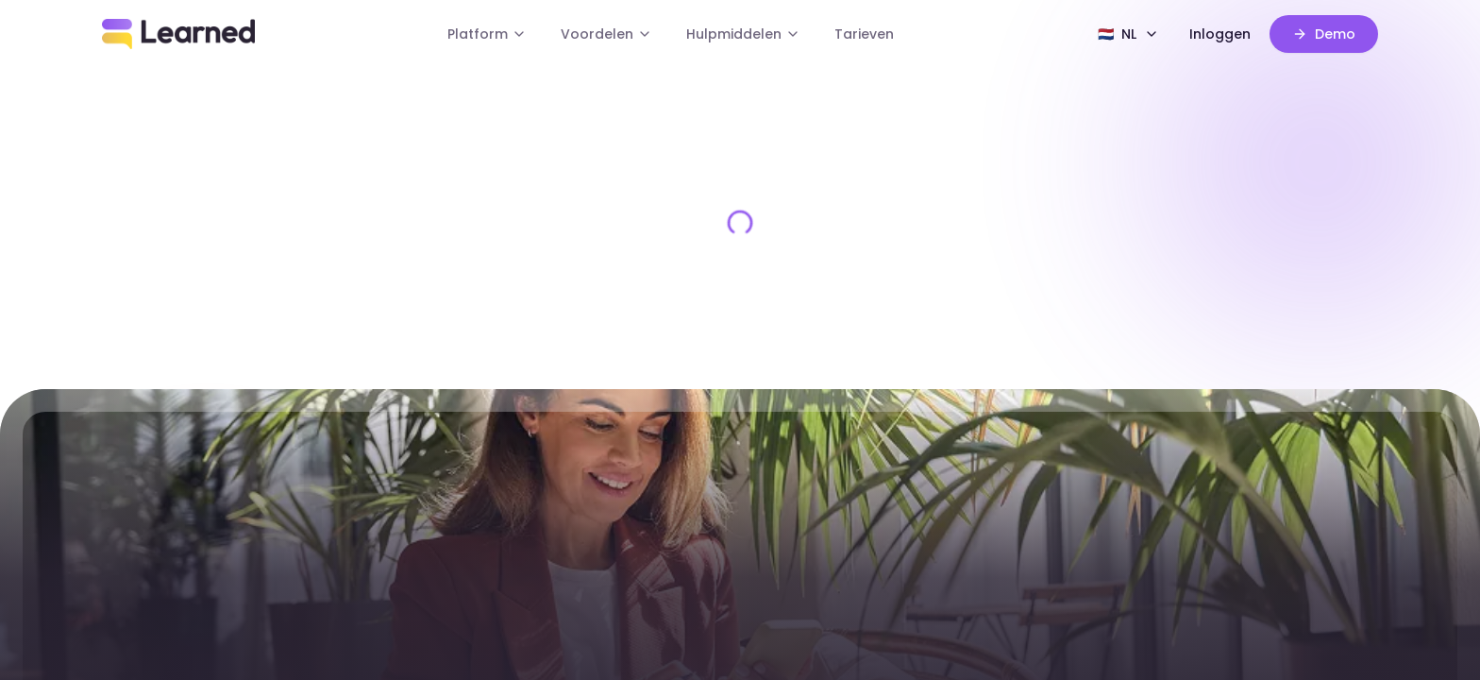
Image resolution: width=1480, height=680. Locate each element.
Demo (1323, 34)
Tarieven (864, 34)
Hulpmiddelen (743, 34)
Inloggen (1220, 34)
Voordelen (606, 34)
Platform (487, 34)
